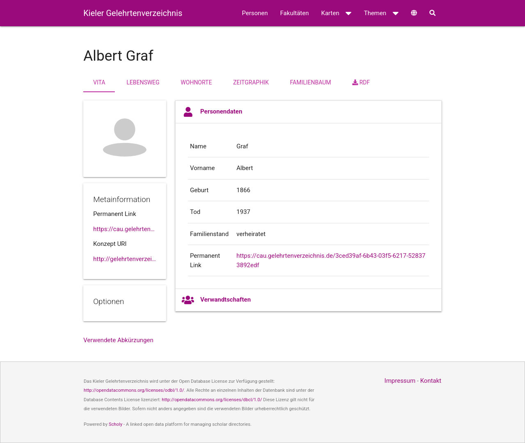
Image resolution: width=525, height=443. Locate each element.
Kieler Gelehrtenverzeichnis (132, 13)
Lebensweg (142, 82)
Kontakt (430, 380)
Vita (99, 82)
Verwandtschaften (216, 300)
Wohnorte (196, 82)
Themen (381, 13)
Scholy (115, 424)
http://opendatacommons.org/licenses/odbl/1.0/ (134, 390)
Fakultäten (294, 13)
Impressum (399, 380)
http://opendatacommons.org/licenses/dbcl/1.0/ (212, 399)
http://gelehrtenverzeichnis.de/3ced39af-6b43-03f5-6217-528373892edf (124, 259)
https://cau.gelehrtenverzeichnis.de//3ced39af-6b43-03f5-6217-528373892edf (124, 229)
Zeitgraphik (251, 82)
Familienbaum (310, 82)
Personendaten (212, 112)
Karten (336, 13)
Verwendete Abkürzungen (118, 340)
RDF (361, 82)
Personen (255, 13)
